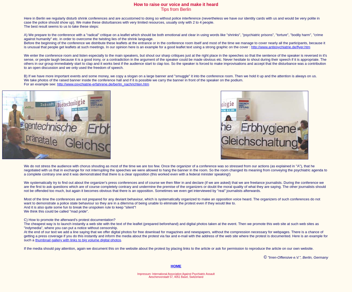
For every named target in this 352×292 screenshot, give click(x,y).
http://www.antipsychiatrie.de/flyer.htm (280, 47)
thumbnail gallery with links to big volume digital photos (78, 240)
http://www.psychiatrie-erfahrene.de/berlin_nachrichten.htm (103, 84)
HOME (176, 266)
